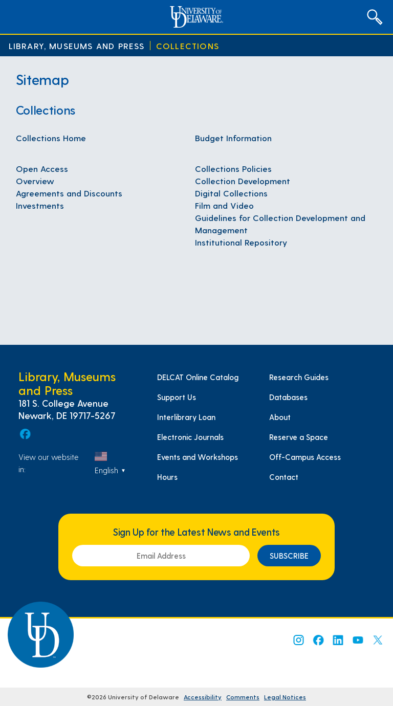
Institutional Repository (241, 242)
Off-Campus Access (305, 456)
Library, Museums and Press (77, 45)
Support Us (176, 397)
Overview (35, 180)
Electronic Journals (190, 437)
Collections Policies (233, 168)
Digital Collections (231, 193)
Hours (167, 476)
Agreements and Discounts (69, 193)
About (280, 417)
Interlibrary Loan (186, 417)
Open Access (42, 168)
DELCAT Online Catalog (197, 377)
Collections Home (51, 138)
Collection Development (242, 180)
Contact (283, 476)
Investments (40, 205)
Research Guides (299, 377)
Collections (187, 45)
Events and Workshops (197, 456)
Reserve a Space (298, 437)
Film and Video (224, 205)
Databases (288, 397)
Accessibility (203, 696)
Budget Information (233, 138)
